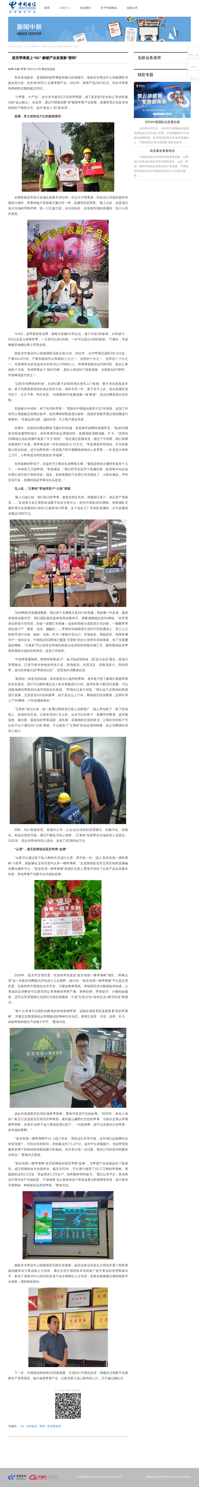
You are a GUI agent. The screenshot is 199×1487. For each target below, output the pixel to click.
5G (23, 1426)
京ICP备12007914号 (112, 1477)
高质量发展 (54, 1426)
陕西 (43, 1426)
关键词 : (34, 1426)
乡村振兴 (33, 1426)
